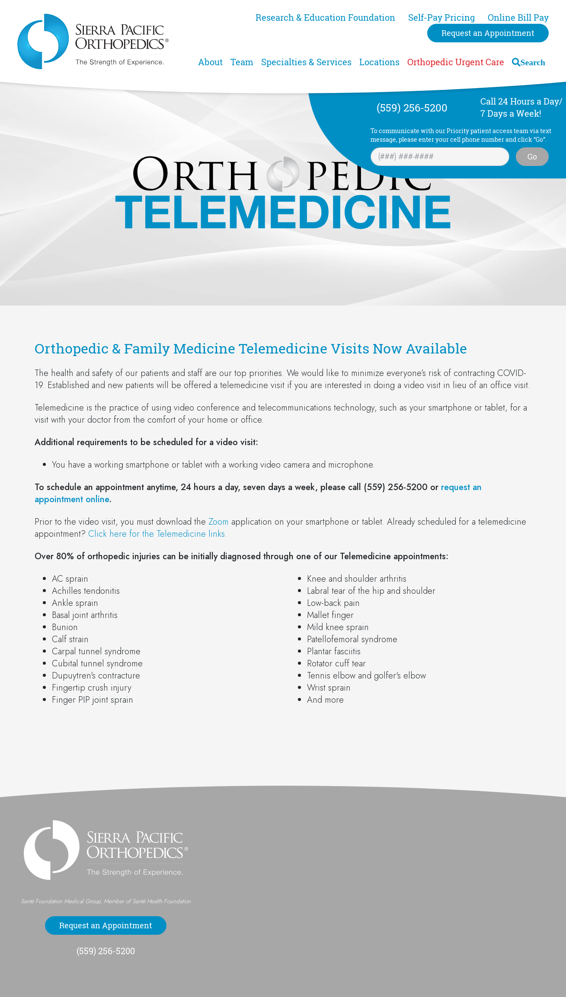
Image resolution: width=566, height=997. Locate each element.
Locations (379, 62)
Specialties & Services (306, 62)
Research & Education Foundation (325, 17)
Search (533, 62)
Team (241, 62)
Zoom (218, 522)
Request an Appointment (487, 33)
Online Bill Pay (518, 17)
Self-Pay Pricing (441, 17)
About (210, 62)
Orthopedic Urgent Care (455, 62)
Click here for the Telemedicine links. (157, 534)
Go (532, 156)
